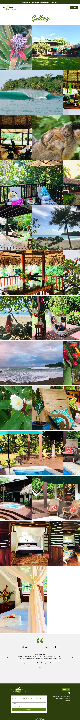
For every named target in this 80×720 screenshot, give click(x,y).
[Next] (72, 658)
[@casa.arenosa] (69, 693)
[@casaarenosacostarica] (67, 693)
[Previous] (7, 658)
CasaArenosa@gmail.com (64, 703)
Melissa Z (40, 667)
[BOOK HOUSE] (74, 7)
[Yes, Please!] (29, 709)
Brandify (43, 719)
